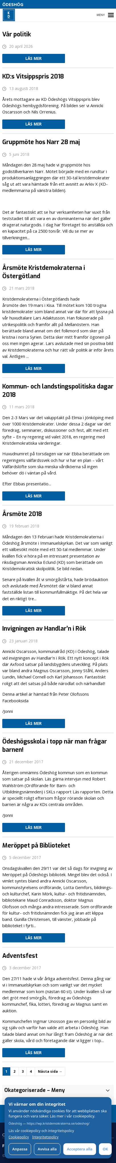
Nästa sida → (50, 1071)
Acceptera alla (79, 1149)
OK (105, 1149)
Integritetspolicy (45, 1137)
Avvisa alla (47, 1149)
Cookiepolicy (19, 1137)
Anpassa (19, 1149)
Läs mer (33, 58)
